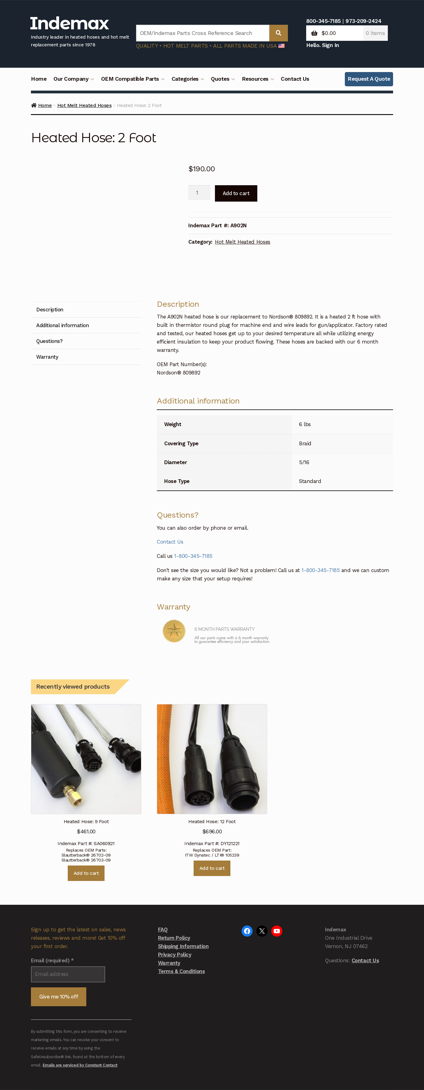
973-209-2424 (363, 21)
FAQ (163, 886)
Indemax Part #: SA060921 (86, 731)
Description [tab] (49, 266)
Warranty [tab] (47, 313)
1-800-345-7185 (193, 512)
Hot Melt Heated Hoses (84, 105)
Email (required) (52, 916)
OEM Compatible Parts (130, 79)
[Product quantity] (199, 192)
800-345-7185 (323, 21)
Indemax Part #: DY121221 (212, 731)
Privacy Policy (174, 911)
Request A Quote (369, 79)
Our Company (71, 79)
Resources (255, 79)
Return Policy (174, 894)
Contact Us (295, 79)
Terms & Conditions (181, 927)
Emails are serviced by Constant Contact (80, 1021)
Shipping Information (183, 902)
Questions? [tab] (49, 297)
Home (38, 79)
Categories (185, 79)
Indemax (69, 23)
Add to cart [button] (86, 829)
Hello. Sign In (322, 45)
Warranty (169, 919)
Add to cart (236, 193)
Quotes (220, 79)
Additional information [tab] (62, 281)
